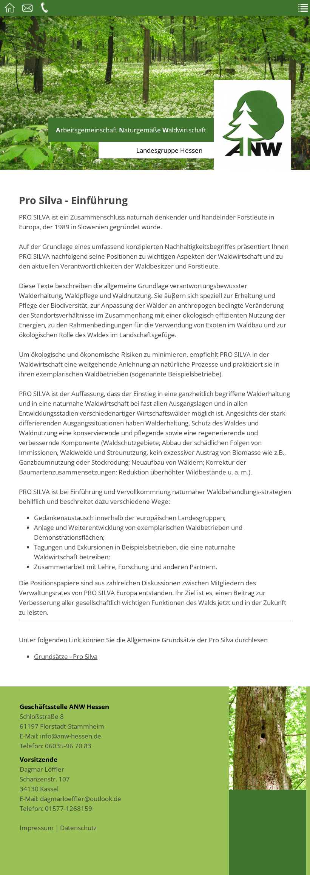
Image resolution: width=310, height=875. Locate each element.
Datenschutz (78, 827)
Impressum (37, 827)
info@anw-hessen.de (70, 735)
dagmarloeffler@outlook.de (80, 798)
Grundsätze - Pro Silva (65, 656)
